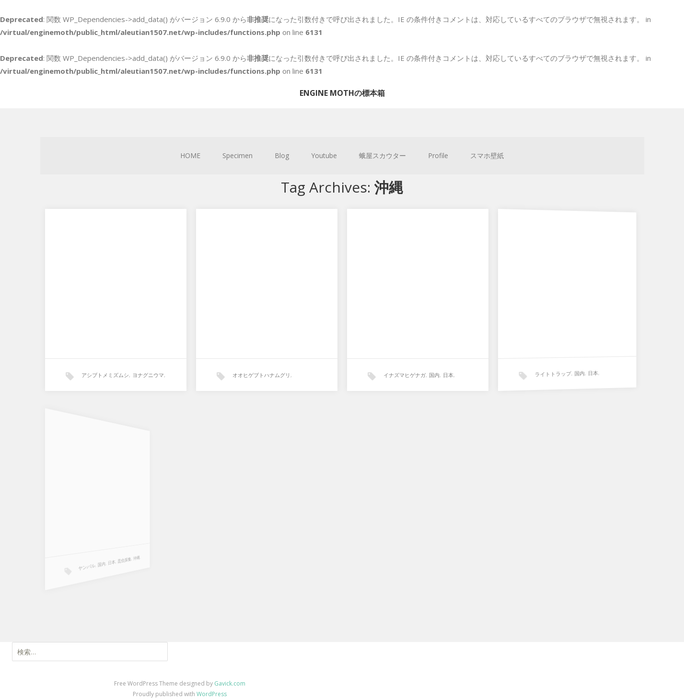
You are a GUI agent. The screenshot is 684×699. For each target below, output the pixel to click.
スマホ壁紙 (487, 155)
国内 (433, 372)
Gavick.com (229, 683)
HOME (190, 155)
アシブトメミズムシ (105, 374)
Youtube (324, 155)
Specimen (237, 155)
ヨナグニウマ (148, 374)
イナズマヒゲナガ (404, 373)
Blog (282, 155)
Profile (438, 155)
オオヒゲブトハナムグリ (261, 374)
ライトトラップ (543, 366)
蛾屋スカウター (382, 155)
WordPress (212, 694)
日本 (446, 372)
